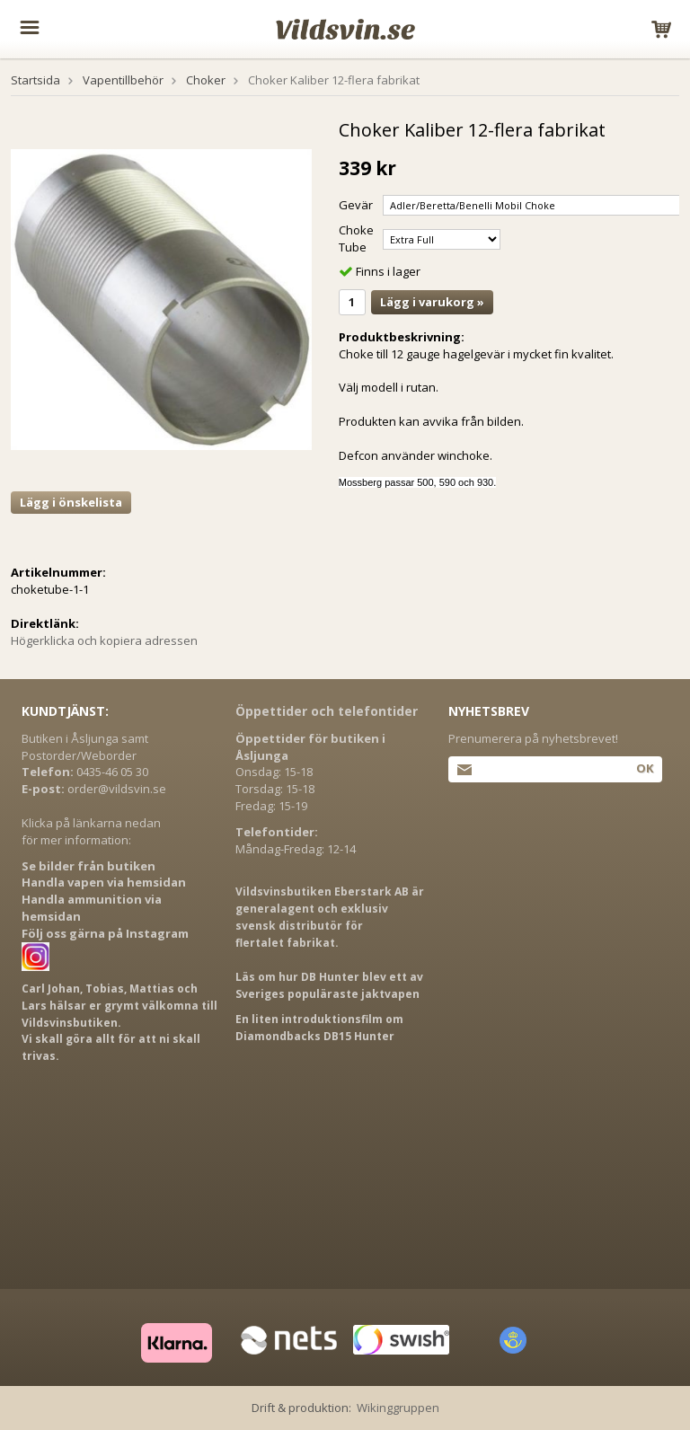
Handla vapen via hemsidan (104, 882)
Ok (644, 768)
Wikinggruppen (398, 1407)
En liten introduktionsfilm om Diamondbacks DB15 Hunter (319, 1027)
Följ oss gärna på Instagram (105, 933)
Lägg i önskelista (71, 502)
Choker (206, 80)
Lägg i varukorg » (432, 302)
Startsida (35, 80)
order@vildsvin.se (116, 789)
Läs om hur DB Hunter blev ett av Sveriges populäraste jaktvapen (329, 985)
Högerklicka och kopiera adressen (104, 640)
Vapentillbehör (123, 80)
